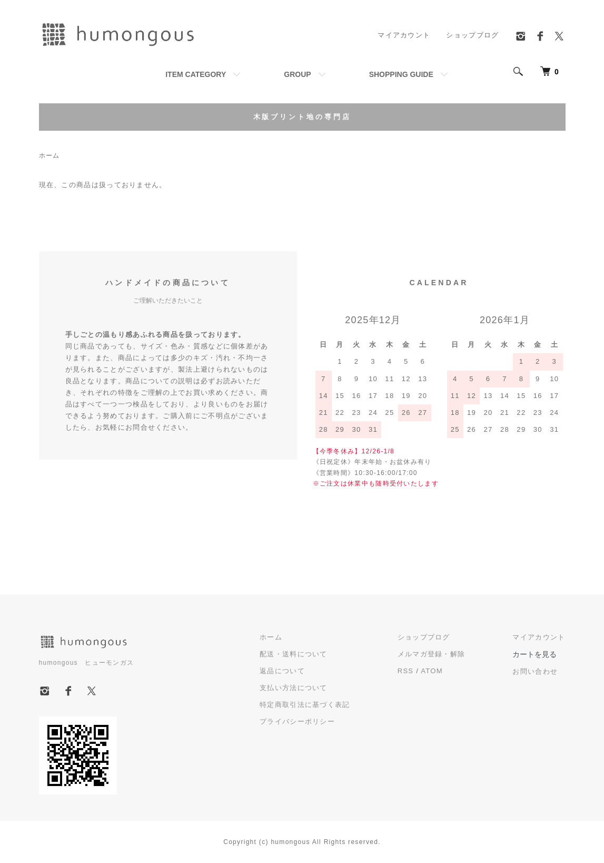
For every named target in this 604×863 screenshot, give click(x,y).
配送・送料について (294, 654)
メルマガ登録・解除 (432, 654)
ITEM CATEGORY (195, 74)
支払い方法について (294, 688)
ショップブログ (472, 35)
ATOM (432, 671)
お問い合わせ (535, 671)
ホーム (49, 155)
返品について (282, 671)
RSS (406, 671)
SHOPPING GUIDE (401, 74)
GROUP (297, 74)
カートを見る (534, 654)
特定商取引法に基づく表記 (305, 705)
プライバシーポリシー (297, 721)
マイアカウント (404, 35)
